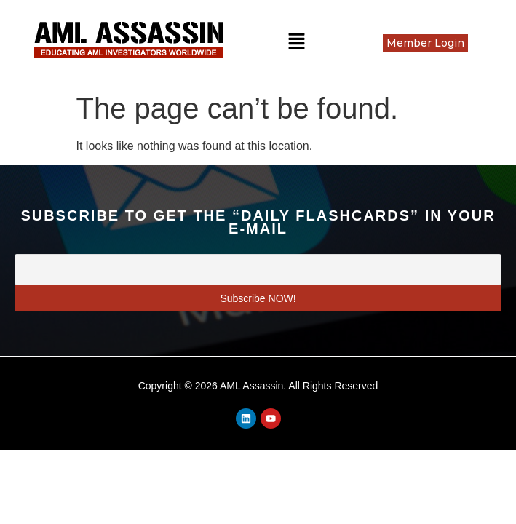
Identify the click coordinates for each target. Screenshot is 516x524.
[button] (296, 42)
